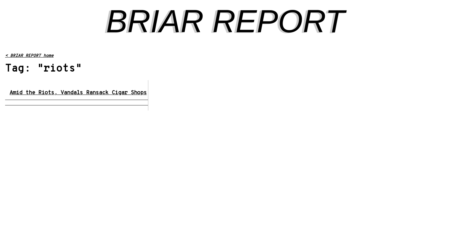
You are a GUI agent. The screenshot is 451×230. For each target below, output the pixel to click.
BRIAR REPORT (225, 21)
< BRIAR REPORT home (29, 55)
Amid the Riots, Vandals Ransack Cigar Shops (78, 93)
